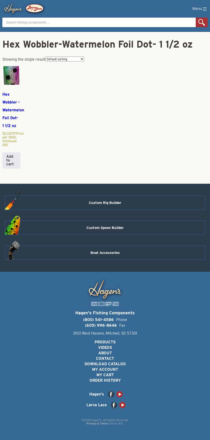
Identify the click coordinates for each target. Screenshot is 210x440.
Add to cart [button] (10, 160)
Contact (105, 358)
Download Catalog (105, 364)
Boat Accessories (105, 253)
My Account (105, 369)
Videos (105, 347)
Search (202, 22)
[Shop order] (64, 59)
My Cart (105, 375)
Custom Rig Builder (105, 203)
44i (120, 423)
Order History (105, 380)
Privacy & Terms (97, 423)
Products (105, 342)
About (105, 353)
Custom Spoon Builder (105, 228)
